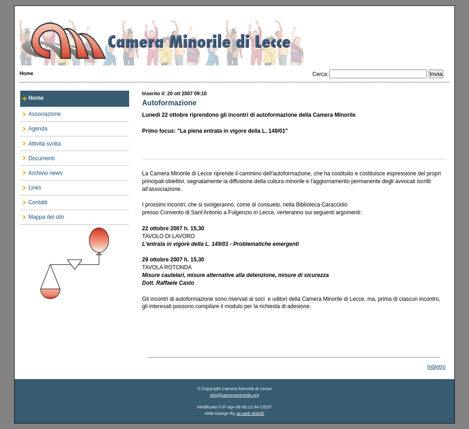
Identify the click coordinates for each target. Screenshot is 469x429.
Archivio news (41, 171)
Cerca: (320, 74)
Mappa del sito (42, 215)
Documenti (37, 156)
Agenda (33, 127)
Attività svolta (40, 141)
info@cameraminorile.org (234, 394)
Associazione (40, 112)
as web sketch (250, 413)
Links (30, 185)
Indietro (436, 367)
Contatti (33, 200)
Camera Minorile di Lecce (234, 35)
